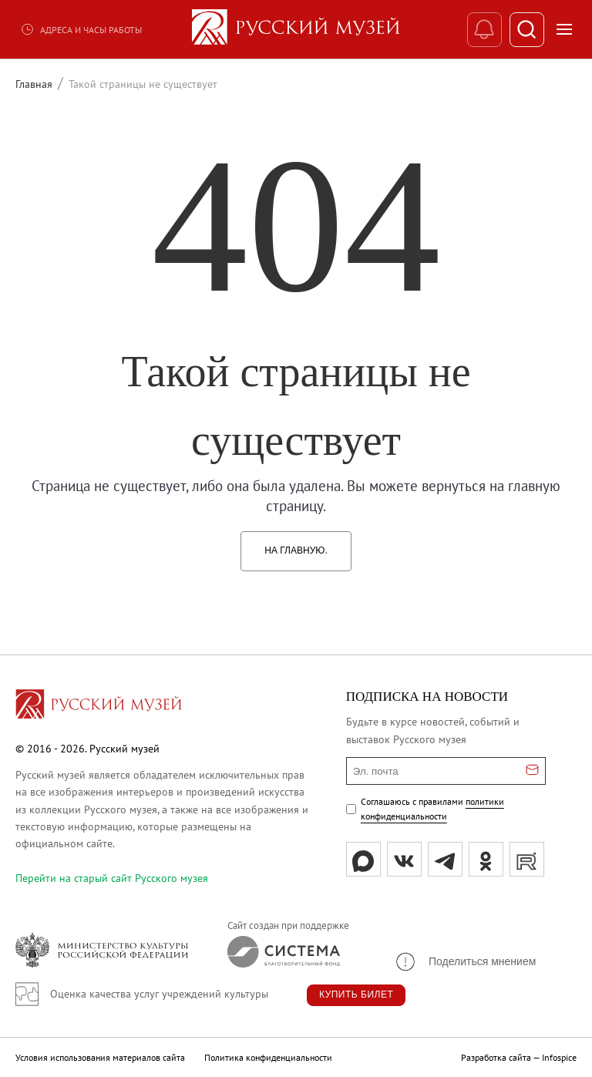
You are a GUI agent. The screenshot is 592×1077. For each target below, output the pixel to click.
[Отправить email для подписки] (532, 771)
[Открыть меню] (564, 29)
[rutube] (527, 859)
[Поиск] (527, 29)
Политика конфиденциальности (268, 1057)
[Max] (363, 859)
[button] (464, 961)
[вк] (404, 859)
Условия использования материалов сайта (100, 1057)
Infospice (559, 1057)
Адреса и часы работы (81, 29)
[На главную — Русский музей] (296, 29)
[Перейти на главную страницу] (98, 706)
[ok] (486, 859)
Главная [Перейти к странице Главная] (33, 84)
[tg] (445, 859)
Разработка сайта (496, 1057)
